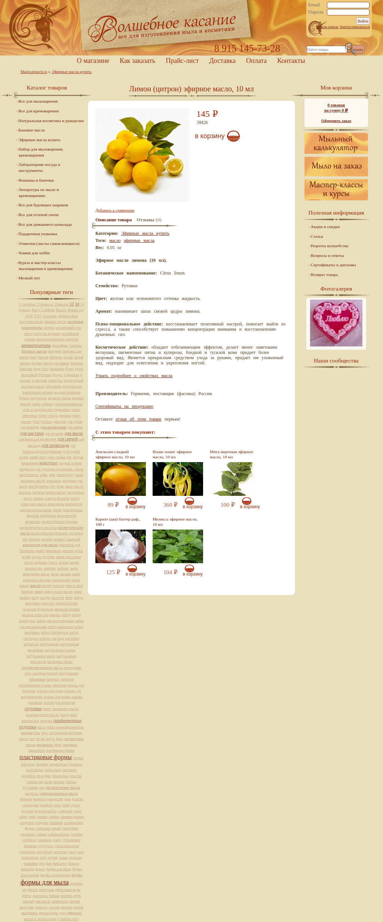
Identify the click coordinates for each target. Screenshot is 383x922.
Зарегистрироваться (355, 27)
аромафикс (60, 345)
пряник (59, 782)
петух (50, 739)
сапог (77, 811)
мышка (55, 615)
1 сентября (27, 304)
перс (45, 733)
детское (46, 421)
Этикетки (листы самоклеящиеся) (48, 243)
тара (80, 852)
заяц (52, 475)
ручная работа (45, 811)
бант (33, 357)
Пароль (316, 12)
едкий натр (38, 457)
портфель (28, 776)
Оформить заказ (336, 120)
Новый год (75, 310)
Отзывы (145, 219)
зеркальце (53, 481)
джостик (59, 421)
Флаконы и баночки (36, 180)
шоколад (41, 907)
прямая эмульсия (39, 782)
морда (78, 597)
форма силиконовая (55, 875)
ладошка (41, 562)
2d (71, 304)
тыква (63, 857)
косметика (33, 521)
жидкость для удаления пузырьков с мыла (51, 469)
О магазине (93, 60)
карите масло (56, 492)
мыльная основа (67, 609)
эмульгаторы (48, 913)
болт (45, 369)
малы (55, 574)
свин (32, 817)
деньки (26, 421)
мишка (25, 597)
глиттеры (29, 415)
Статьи (317, 236)
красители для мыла (40, 544)
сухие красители (66, 846)
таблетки (60, 852)
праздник (44, 776)
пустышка (30, 787)
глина (75, 409)
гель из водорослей (38, 409)
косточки (76, 533)
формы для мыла (45, 882)
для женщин (29, 427)
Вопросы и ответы (327, 255)
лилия (74, 562)
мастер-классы (53, 585)
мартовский (61, 580)
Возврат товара (324, 274)
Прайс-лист (182, 60)
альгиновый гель (68, 327)
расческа (31, 793)
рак (42, 787)
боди (36, 369)
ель (69, 457)
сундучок (46, 846)
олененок (66, 679)
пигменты (44, 745)
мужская (29, 609)
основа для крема (56, 697)
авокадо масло (55, 321)
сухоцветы (27, 852)
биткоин (76, 363)
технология (30, 857)
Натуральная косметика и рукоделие (51, 120)
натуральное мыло (41, 656)
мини (78, 591)
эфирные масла (138, 240)
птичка (71, 782)
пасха (51, 727)
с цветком (64, 811)
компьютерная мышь (36, 510)
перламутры (30, 733)
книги (74, 498)
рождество (55, 799)
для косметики (53, 427)
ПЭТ (37, 316)
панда (64, 715)
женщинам (29, 463)
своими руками (72, 817)
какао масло (74, 486)
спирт (57, 840)
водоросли (39, 398)
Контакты (291, 60)
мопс (69, 597)
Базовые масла (31, 130)
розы (57, 805)
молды (45, 597)
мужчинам (45, 609)
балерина (55, 351)
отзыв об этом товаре (139, 419)
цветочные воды (67, 890)
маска (75, 580)
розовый (46, 805)
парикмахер (30, 721)
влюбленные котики (37, 392)
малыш (65, 574)
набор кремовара (60, 627)
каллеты (25, 492)
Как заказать (137, 60)
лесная (63, 562)
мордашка (33, 603)
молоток (57, 597)
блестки (25, 369)
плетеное (28, 764)
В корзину (210, 136)
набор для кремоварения (55, 621)
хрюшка (76, 883)
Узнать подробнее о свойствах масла (133, 375)
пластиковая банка (60, 750)
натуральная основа (60, 650)
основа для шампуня (59, 702)
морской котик (66, 603)
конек (57, 510)
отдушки (33, 708)
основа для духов (50, 691)
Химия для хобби (34, 253)
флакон (73, 863)
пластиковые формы (45, 757)
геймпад (48, 404)
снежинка (27, 834)
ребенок (25, 799)
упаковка (31, 863)
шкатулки (26, 907)
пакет (47, 709)
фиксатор (60, 863)
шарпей (28, 901)
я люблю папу (68, 919)
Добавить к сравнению (114, 210)
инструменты (39, 486)
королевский (66, 515)
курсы (37, 557)
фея (49, 863)
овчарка (52, 679)
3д (82, 304)
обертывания (68, 673)
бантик (43, 357)
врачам (25, 404)
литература (33, 568)
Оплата (256, 60)
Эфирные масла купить (72, 71)
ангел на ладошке (47, 333)
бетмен (36, 363)
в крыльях (71, 375)
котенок (35, 539)
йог (53, 486)
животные (48, 463)
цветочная (46, 890)
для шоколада (55, 445)
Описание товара (113, 219)
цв (24, 890)
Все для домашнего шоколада (45, 224)
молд (35, 597)
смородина (70, 828)
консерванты (73, 510)
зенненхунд (65, 475)
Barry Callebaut (43, 310)
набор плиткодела (54, 632)
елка (51, 457)
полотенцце (35, 770)
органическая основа (35, 685)
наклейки (72, 638)
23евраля (61, 304)
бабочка (76, 345)
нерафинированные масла (42, 667)
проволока (60, 776)
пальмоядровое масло (42, 715)
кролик (67, 551)
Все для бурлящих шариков (43, 205)
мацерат (27, 591)
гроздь (53, 415)
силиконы (43, 828)
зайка (43, 475)
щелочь (67, 907)
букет (69, 369)
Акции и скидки (325, 226)
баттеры (55, 357)
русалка (27, 811)
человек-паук (71, 896)
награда (58, 638)
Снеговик (49, 316)
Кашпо (61, 310)
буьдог (57, 375)
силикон (56, 823)
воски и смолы (59, 398)
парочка (46, 721)
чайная (54, 896)
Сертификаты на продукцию (124, 406)
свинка (42, 817)
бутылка (45, 375)
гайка (36, 404)
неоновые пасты (60, 661)
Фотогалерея (336, 288)
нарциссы (31, 644)
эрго (62, 913)
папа (73, 715)
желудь (78, 457)
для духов (74, 421)
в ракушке (39, 380)
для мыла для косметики (37, 439)
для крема (74, 427)
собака (41, 834)
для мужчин (54, 433)
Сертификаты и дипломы (333, 265)
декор (76, 415)
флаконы (27, 869)
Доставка (222, 60)
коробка (33, 515)
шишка (74, 901)
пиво (59, 739)
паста (41, 727)
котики (47, 539)
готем (42, 415)
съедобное (44, 852)
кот (25, 539)
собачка (77, 834)
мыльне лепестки (35, 615)
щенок (79, 907)
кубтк (78, 551)
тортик (53, 857)
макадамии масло (36, 574)
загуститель (28, 475)
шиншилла (60, 901)
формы (76, 875)
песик (40, 739)
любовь (63, 568)
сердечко (41, 823)
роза (67, 799)
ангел (28, 333)
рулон (75, 805)
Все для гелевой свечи (38, 214)
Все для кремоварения (38, 111)
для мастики (32, 433)
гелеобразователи (69, 404)
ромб (66, 805)
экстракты (29, 913)
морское (48, 603)
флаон (40, 869)
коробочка (48, 515)
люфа (74, 568)
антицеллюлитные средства (57, 339)
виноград (55, 380)
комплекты (56, 504)
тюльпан (75, 857)
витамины (54, 386)
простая (76, 776)
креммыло (53, 551)
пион (57, 745)
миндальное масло (58, 591)
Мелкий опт (29, 278)
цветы (26, 896)
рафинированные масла (58, 793)
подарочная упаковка (65, 764)
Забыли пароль (327, 27)
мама (76, 574)
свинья (54, 817)
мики (39, 591)
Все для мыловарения (38, 101)
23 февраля (44, 304)
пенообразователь (70, 727)
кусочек (49, 557)
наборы (45, 638)
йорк (60, 486)
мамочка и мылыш (37, 580)
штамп (55, 907)
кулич (26, 557)
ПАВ (29, 316)
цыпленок (40, 896)
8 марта (25, 310)
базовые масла (34, 351)
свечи (23, 817)
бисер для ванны (56, 363)
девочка (65, 415)
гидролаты (61, 409)
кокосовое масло (33, 504)
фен (42, 863)
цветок (32, 890)
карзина (39, 492)
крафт (40, 551)
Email (314, 5)
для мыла (73, 433)
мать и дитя (74, 585)
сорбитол (29, 840)
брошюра (57, 369)
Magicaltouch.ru (34, 71)
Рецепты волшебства (329, 245)
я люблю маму (45, 919)
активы (49, 327)
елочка (60, 457)
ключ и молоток (57, 498)
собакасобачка (59, 834)
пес (32, 739)
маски (24, 585)
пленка (78, 758)
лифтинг (49, 568)
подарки (42, 764)
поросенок (53, 770)
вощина (77, 398)
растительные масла (63, 787)
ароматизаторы (35, 345)
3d (77, 304)
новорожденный (45, 673)
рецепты (39, 799)
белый (68, 357)
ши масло (43, 901)
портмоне (69, 770)
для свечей (67, 439)
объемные (37, 679)
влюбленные (72, 386)
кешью (39, 498)
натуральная (49, 644)
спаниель (44, 840)
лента (53, 562)
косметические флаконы (49, 533)
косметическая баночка (60, 521)
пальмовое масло (65, 709)
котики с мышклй (66, 539)
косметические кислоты (38, 527)
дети (36, 421)
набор (66, 615)
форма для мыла (58, 869)
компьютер (73, 504)
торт (43, 857)
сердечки (27, 823)
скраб (56, 828)
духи (66, 451)
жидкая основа (70, 463)
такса (72, 852)
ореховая (59, 685)
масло (114, 240)
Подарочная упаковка (37, 233)
